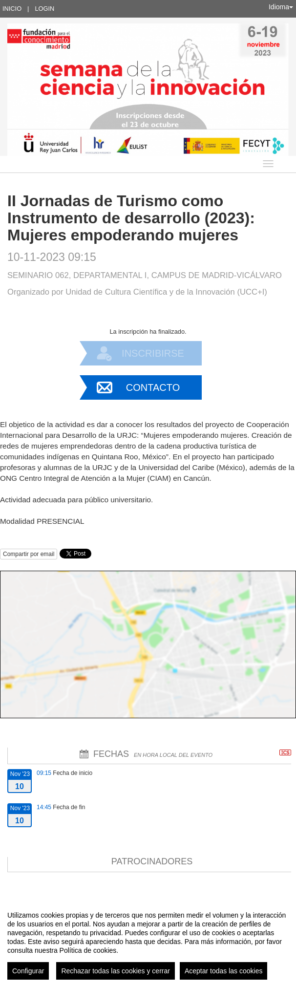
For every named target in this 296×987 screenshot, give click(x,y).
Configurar (28, 971)
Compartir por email (28, 554)
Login (44, 8)
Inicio (11, 8)
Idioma (281, 7)
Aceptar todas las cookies (224, 971)
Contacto (153, 387)
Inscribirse (153, 353)
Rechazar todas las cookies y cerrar (115, 971)
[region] (148, 941)
